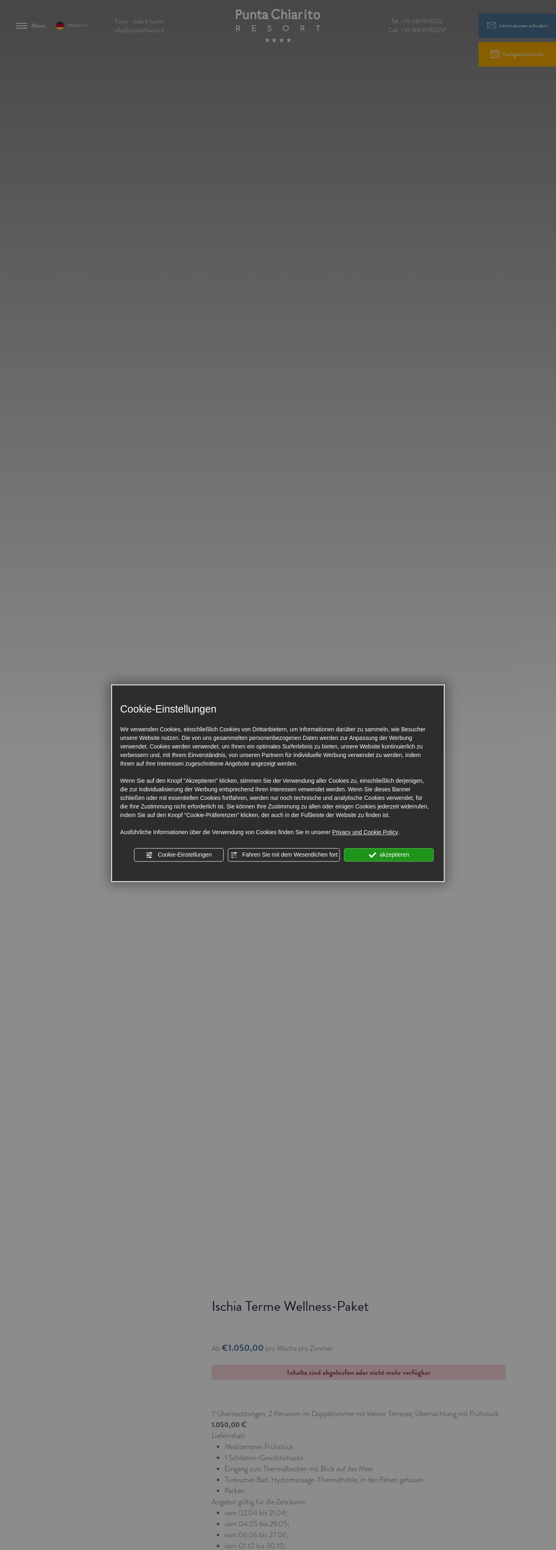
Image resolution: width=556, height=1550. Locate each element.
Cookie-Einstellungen (179, 855)
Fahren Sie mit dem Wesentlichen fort (284, 855)
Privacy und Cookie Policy (365, 832)
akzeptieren (389, 855)
